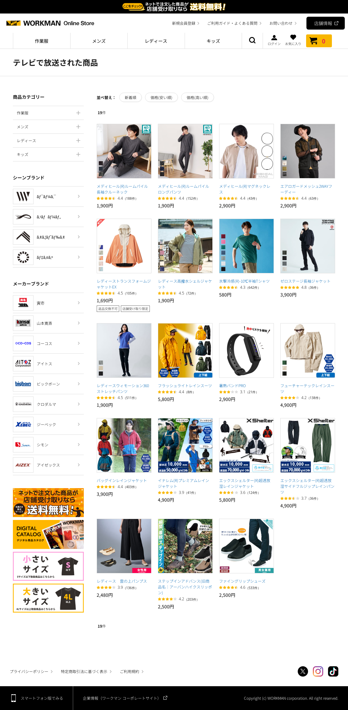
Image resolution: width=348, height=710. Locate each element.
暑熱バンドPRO (232, 385)
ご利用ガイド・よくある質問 (232, 23)
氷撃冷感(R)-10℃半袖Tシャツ (244, 281)
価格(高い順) (197, 97)
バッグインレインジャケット (122, 480)
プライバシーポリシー (29, 671)
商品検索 (252, 41)
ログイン (274, 39)
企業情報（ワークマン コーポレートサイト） (122, 698)
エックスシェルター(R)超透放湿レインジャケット (244, 483)
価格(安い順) (161, 97)
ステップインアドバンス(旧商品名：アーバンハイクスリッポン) (185, 586)
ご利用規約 (129, 671)
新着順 (130, 97)
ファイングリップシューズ (242, 581)
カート (319, 41)
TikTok (333, 671)
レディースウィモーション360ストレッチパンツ (123, 388)
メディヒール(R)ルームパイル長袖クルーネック (122, 189)
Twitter (303, 671)
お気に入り (293, 39)
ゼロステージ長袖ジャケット (305, 281)
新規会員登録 (183, 23)
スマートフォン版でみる (42, 698)
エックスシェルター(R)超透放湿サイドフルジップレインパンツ (307, 486)
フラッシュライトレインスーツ (185, 385)
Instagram (318, 671)
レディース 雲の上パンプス (122, 581)
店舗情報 (323, 23)
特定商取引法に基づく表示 (84, 671)
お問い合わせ (281, 23)
